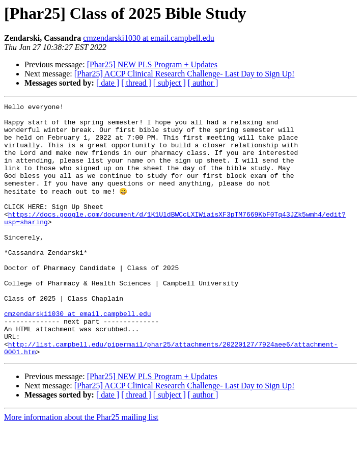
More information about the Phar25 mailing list (81, 467)
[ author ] (203, 82)
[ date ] (107, 82)
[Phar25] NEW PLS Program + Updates (152, 64)
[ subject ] (169, 82)
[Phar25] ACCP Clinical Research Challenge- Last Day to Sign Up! (184, 73)
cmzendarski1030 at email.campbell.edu (148, 38)
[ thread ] (136, 82)
